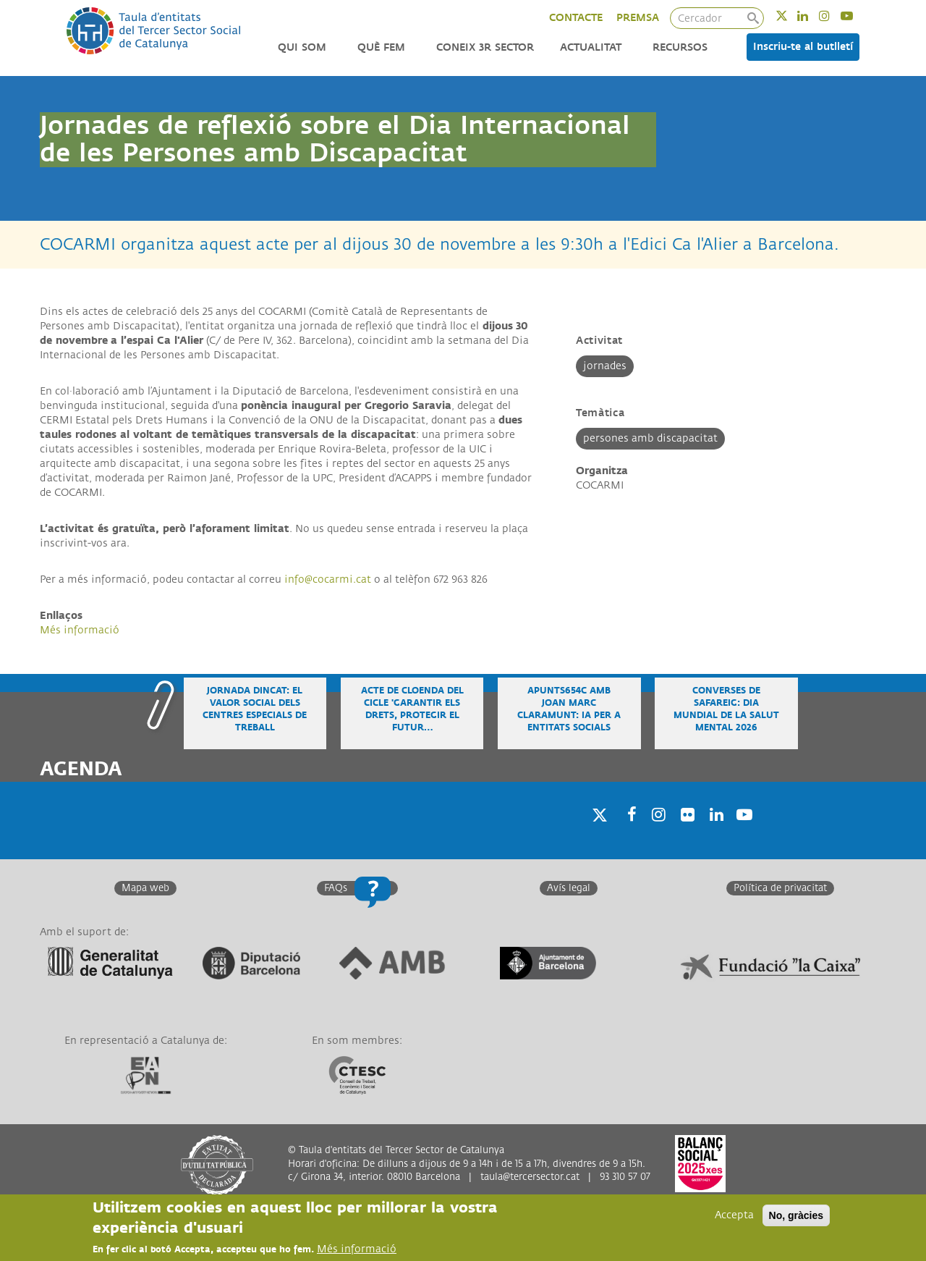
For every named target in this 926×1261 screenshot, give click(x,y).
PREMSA (637, 18)
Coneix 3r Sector (485, 47)
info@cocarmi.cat (327, 579)
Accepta (734, 1215)
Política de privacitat (780, 888)
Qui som (302, 47)
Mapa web (145, 888)
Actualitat (590, 47)
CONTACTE (576, 18)
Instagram (834, 15)
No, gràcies (796, 1215)
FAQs (335, 888)
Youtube (856, 15)
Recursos (680, 47)
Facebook (627, 832)
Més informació (79, 630)
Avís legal (568, 888)
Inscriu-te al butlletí (803, 47)
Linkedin (812, 15)
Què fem (381, 47)
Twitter (791, 15)
